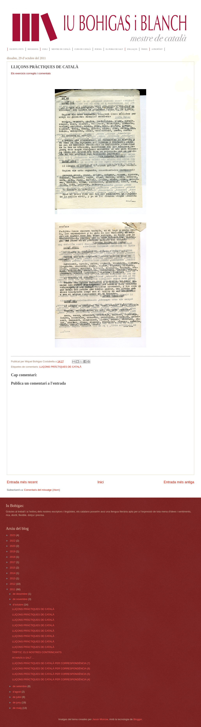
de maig (17, 707)
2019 (13, 551)
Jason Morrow (100, 719)
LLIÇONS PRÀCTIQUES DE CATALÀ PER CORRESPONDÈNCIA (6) (51, 668)
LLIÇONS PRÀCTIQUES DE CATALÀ (60, 366)
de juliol (17, 697)
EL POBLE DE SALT (114, 49)
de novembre (20, 599)
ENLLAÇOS (132, 49)
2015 (13, 567)
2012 (13, 583)
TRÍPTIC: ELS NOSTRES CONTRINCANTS (36, 652)
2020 (13, 545)
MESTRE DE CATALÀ (61, 49)
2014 (13, 573)
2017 (13, 562)
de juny (17, 702)
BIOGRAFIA (33, 49)
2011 (13, 589)
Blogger (137, 719)
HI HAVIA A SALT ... (23, 657)
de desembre (20, 593)
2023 (13, 535)
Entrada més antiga (179, 482)
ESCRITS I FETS (17, 49)
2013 (13, 578)
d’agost (17, 691)
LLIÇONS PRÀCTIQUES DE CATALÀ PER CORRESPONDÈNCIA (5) (51, 673)
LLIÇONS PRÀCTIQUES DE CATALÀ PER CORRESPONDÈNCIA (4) (51, 679)
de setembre (20, 686)
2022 (13, 540)
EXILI (44, 49)
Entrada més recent (22, 482)
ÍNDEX (144, 49)
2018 (13, 556)
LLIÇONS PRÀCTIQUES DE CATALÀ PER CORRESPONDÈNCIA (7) (51, 663)
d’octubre (18, 604)
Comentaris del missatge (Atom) (42, 489)
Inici (100, 482)
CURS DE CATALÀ (83, 49)
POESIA (98, 49)
